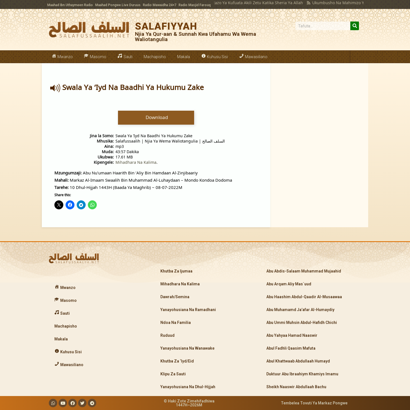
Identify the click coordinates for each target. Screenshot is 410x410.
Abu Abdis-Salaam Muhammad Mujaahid (303, 271)
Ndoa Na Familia (175, 322)
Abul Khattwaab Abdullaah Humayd (298, 361)
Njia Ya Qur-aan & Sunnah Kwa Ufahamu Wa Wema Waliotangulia (195, 36)
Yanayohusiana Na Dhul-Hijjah (187, 387)
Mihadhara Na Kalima (135, 162)
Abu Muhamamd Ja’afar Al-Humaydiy (300, 309)
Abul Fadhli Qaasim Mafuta (290, 348)
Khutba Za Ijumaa (176, 271)
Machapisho (155, 56)
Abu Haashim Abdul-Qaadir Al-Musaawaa (304, 297)
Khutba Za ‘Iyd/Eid (177, 361)
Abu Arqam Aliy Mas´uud (288, 284)
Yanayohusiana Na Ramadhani (188, 309)
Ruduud (167, 335)
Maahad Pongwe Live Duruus (118, 5)
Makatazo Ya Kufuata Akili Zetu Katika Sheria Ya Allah (244, 2)
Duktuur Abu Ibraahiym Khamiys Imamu (302, 374)
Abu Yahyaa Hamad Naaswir (291, 335)
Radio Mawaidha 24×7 (159, 5)
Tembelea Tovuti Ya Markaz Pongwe (314, 403)
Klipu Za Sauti (173, 374)
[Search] (354, 26)
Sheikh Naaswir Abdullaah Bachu (296, 387)
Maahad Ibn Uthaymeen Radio (70, 5)
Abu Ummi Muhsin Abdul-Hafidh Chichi (301, 322)
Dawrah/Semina (174, 297)
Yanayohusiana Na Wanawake (187, 348)
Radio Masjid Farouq (195, 5)
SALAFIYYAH (166, 26)
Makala (183, 56)
